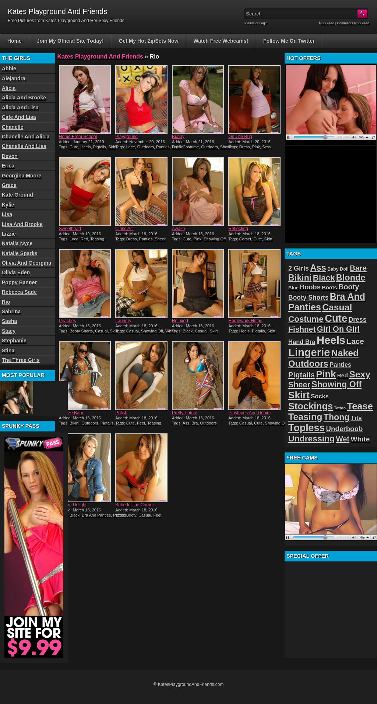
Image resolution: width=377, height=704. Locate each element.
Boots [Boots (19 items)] (329, 288)
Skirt (112, 147)
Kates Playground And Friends (100, 56)
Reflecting (238, 228)
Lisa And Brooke (22, 224)
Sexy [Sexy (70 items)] (359, 374)
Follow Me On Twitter (289, 41)
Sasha (9, 321)
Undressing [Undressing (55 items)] (311, 438)
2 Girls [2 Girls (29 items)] (298, 268)
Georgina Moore (21, 176)
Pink (256, 147)
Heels (85, 147)
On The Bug (240, 136)
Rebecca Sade (19, 292)
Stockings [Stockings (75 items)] (310, 406)
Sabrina (11, 311)
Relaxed (180, 320)
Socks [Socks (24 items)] (320, 396)
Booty (131, 515)
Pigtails (99, 147)
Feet (141, 423)
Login (264, 23)
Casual (101, 331)
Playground (126, 136)
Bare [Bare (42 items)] (358, 268)
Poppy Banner (19, 282)
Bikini (74, 423)
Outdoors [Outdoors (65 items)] (308, 364)
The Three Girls (21, 360)
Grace (9, 185)
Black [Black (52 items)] (324, 277)
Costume (191, 147)
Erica (8, 166)
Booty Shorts (81, 331)
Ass (186, 423)
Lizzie (9, 234)
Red (84, 239)
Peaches (67, 320)
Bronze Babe (71, 412)
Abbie (9, 68)
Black (188, 331)
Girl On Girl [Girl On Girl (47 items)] (338, 329)
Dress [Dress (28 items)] (358, 319)
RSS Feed (327, 23)
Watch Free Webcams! (220, 41)
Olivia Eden (16, 272)
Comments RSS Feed (353, 23)
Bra (194, 423)
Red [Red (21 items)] (342, 375)
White (170, 331)
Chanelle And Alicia (26, 137)
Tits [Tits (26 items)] (356, 418)
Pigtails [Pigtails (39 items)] (301, 375)
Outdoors (145, 147)
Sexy (266, 147)
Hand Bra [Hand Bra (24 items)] (301, 341)
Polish (121, 412)
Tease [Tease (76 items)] (360, 406)
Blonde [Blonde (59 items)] (351, 277)
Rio (6, 302)
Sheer (160, 239)
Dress (244, 147)
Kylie (8, 205)
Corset (245, 239)
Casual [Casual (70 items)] (337, 307)
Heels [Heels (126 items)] (331, 340)
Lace (130, 147)
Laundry (123, 320)
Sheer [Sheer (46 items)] (299, 384)
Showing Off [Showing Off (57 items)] (336, 384)
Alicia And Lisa (20, 107)
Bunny (178, 136)
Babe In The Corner (134, 504)
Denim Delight (73, 504)
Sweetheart (70, 228)
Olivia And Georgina (26, 263)
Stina (8, 350)
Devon (10, 156)
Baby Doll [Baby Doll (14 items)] (338, 269)
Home (14, 41)
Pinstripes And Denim (249, 412)
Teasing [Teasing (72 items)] (305, 417)
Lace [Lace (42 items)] (355, 341)
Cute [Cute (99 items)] (336, 318)
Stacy (8, 331)
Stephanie (14, 341)
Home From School (78, 136)
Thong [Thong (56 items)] (337, 417)
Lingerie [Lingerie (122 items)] (309, 352)
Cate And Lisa (19, 117)
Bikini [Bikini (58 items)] (299, 277)
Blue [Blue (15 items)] (293, 288)
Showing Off (215, 239)
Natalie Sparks (20, 253)
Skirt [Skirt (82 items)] (299, 395)
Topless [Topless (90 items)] (306, 427)
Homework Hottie (245, 320)
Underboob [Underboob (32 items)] (344, 429)
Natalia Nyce (17, 243)
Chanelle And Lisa (24, 146)
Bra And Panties (96, 515)
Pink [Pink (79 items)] (326, 374)
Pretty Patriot (184, 412)
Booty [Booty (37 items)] (348, 287)
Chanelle (12, 127)
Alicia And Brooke (24, 98)
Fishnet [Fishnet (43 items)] (302, 329)
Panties (163, 147)
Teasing (97, 239)
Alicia (8, 88)
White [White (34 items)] (360, 439)
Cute (74, 147)
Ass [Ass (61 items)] (318, 267)
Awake (178, 228)
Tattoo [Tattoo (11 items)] (340, 408)
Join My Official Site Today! (70, 41)
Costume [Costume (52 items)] (306, 319)
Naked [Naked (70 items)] (345, 353)
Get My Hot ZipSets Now (149, 41)
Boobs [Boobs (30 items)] (310, 287)
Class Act (124, 228)
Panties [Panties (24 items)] (340, 364)
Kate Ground (17, 195)
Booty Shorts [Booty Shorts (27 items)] (308, 297)
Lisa (7, 214)
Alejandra (13, 78)
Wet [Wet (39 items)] (342, 439)
